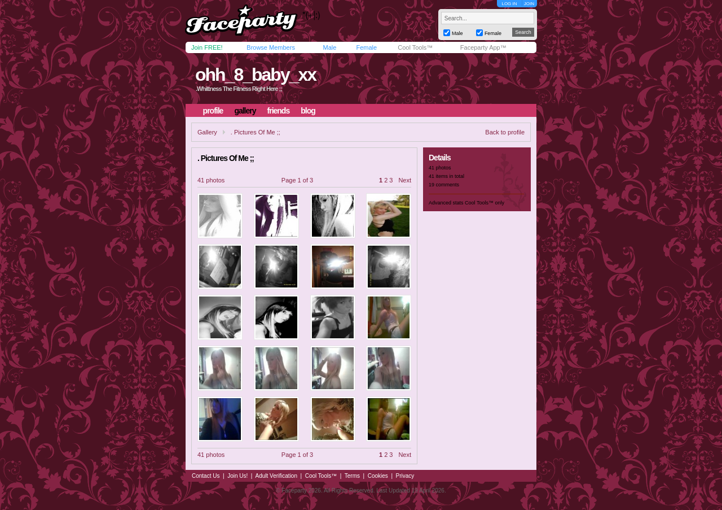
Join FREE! (207, 47)
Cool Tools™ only (484, 203)
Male (329, 47)
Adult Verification (276, 476)
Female (366, 47)
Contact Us (205, 476)
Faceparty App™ (483, 47)
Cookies (378, 476)
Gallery (207, 132)
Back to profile (505, 132)
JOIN (529, 3)
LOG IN (509, 3)
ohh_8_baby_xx (255, 74)
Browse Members (270, 47)
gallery (245, 110)
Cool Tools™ (415, 47)
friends (278, 110)
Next (404, 180)
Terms (352, 476)
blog (308, 110)
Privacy (405, 476)
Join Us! (237, 476)
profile (213, 110)
